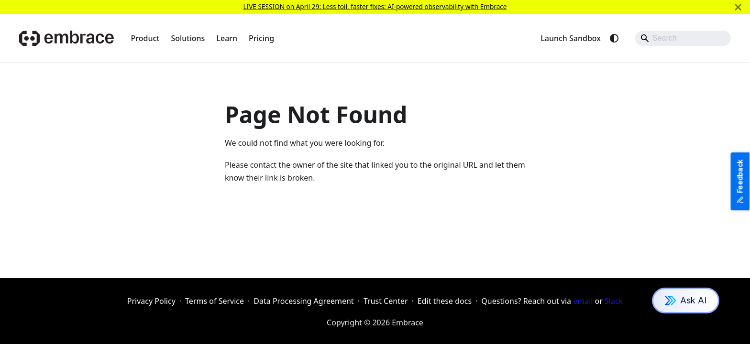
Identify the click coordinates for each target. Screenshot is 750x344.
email (583, 301)
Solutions (188, 38)
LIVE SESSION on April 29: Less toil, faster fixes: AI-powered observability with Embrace (375, 6)
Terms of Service (214, 301)
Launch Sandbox (570, 38)
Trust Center (386, 301)
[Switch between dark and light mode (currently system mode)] (614, 38)
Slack (614, 301)
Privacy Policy (151, 301)
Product (145, 38)
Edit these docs (445, 301)
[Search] (683, 38)
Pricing (261, 38)
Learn (226, 38)
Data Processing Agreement (303, 301)
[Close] (738, 7)
